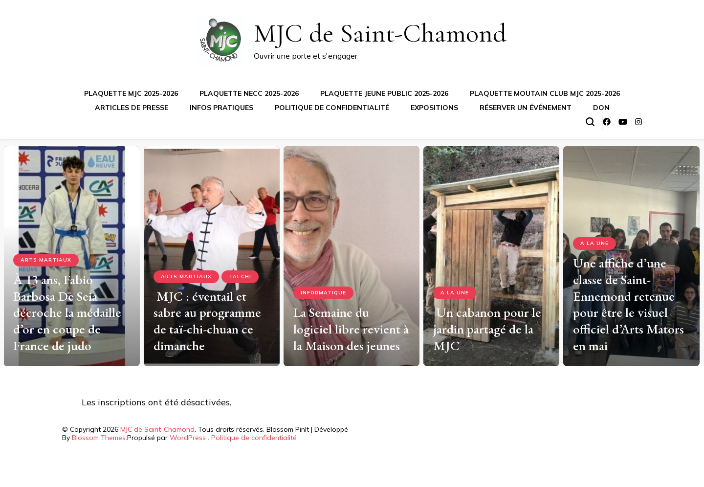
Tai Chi (240, 276)
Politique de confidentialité (332, 107)
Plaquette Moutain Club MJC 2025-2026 (545, 93)
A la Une (454, 292)
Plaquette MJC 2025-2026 (131, 93)
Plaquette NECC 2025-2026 (249, 93)
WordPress (188, 437)
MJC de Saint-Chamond (380, 33)
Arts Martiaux (46, 260)
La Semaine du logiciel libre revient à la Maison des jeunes (351, 329)
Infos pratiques (221, 107)
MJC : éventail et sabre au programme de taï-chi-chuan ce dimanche (207, 321)
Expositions (434, 107)
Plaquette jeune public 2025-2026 (384, 93)
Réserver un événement (526, 107)
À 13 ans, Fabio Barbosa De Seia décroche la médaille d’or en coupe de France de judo (67, 312)
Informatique (323, 292)
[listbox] (352, 252)
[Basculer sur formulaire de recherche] (590, 121)
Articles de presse (131, 107)
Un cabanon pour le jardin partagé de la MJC (487, 329)
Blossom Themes (99, 437)
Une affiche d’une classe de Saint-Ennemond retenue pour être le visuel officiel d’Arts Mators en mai (628, 304)
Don (601, 107)
